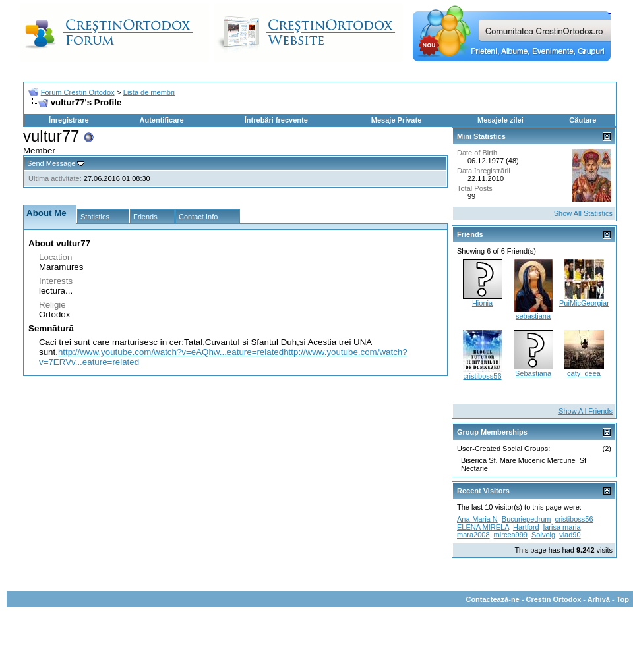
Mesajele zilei (500, 120)
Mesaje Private (396, 120)
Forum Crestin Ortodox (78, 92)
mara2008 (473, 535)
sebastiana (533, 316)
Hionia (482, 303)
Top (623, 599)
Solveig (543, 535)
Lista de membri (149, 92)
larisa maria (562, 527)
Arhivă (599, 599)
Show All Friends (585, 411)
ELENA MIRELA (483, 527)
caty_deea (584, 373)
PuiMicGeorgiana (587, 303)
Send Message (51, 163)
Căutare (582, 120)
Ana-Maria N (477, 519)
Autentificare (161, 120)
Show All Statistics (583, 213)
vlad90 (569, 535)
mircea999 (511, 535)
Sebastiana (533, 373)
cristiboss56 (482, 376)
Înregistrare (69, 120)
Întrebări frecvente (276, 120)
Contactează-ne (492, 599)
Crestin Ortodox (554, 599)
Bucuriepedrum (526, 519)
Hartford (526, 527)
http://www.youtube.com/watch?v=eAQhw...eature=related (171, 352)
